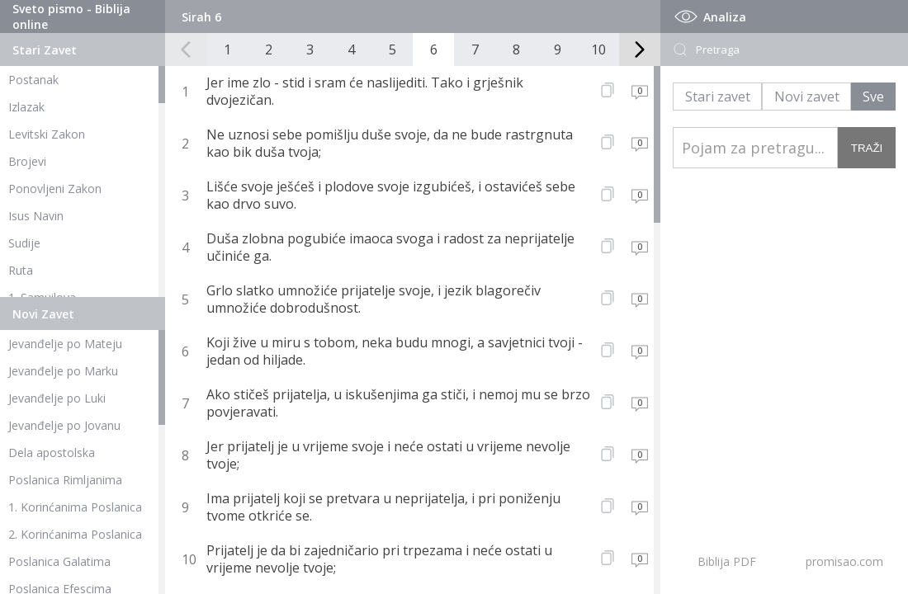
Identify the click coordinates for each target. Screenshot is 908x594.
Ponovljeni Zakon (55, 188)
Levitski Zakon (46, 134)
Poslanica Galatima (59, 561)
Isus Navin (36, 216)
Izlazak (26, 107)
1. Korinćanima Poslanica (75, 507)
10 (598, 49)
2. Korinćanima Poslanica (75, 534)
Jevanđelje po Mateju (65, 343)
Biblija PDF (727, 561)
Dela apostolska (51, 452)
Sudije (24, 243)
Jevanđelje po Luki (57, 398)
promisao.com (844, 561)
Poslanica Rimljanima (65, 480)
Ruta (20, 270)
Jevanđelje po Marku (63, 371)
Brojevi (27, 161)
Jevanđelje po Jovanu (64, 425)
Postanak (33, 79)
